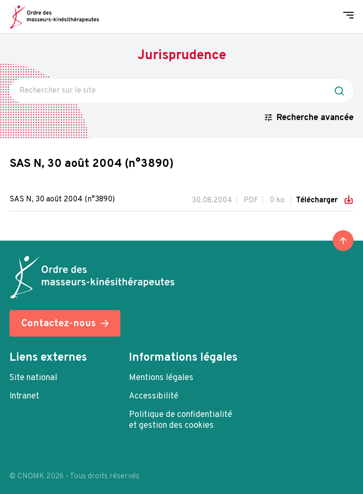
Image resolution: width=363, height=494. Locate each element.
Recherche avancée (315, 118)
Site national (33, 378)
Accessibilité (153, 396)
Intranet (24, 396)
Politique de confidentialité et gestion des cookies (180, 420)
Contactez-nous (58, 323)
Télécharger (317, 200)
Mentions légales (161, 378)
